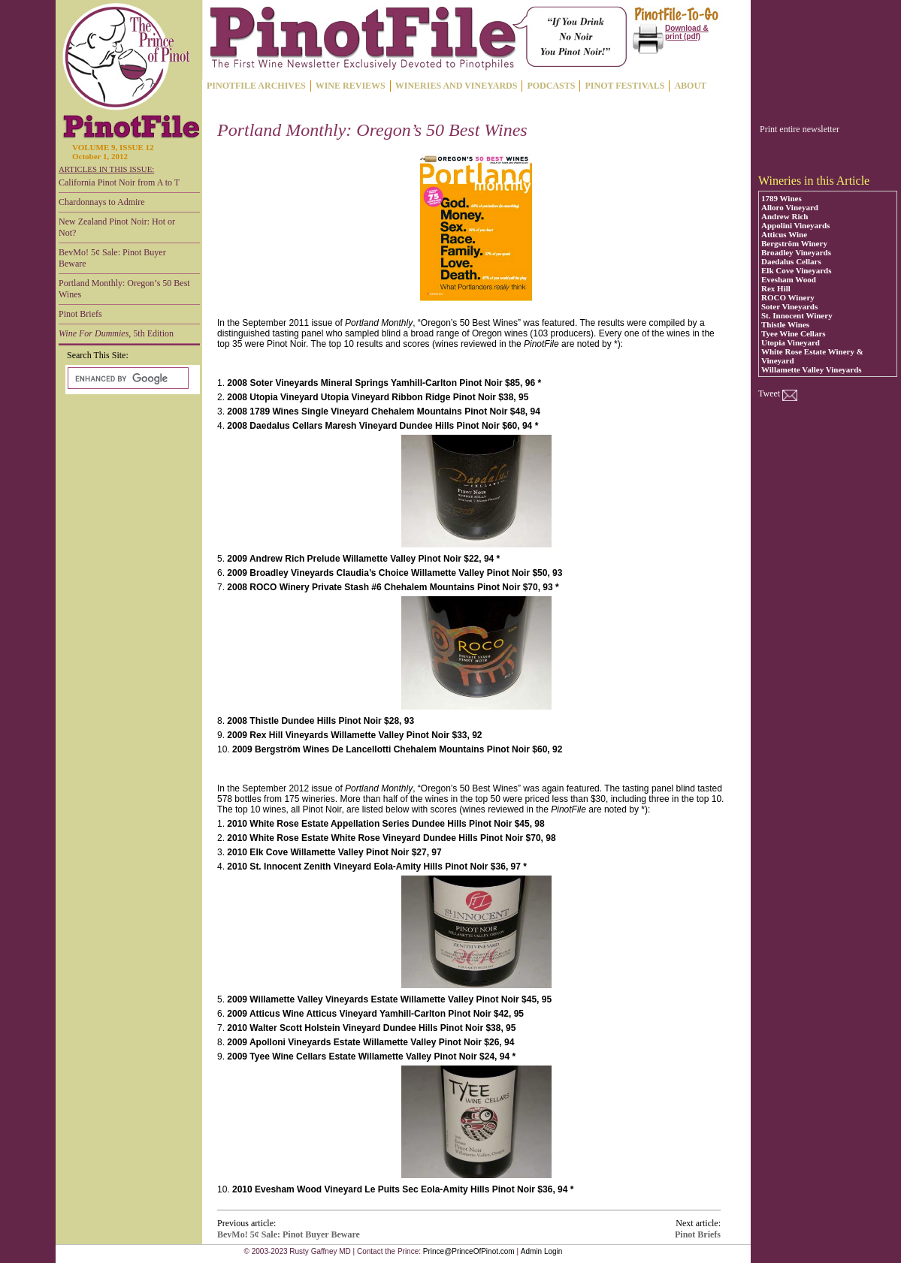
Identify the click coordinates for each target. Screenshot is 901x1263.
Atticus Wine (784, 234)
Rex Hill (776, 288)
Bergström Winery (794, 243)
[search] (126, 378)
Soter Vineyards (789, 306)
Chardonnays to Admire (102, 202)
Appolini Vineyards (795, 225)
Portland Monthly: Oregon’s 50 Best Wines (124, 289)
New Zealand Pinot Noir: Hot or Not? (117, 227)
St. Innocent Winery (797, 315)
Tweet (769, 393)
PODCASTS (551, 85)
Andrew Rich (784, 216)
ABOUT (690, 85)
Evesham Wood (788, 279)
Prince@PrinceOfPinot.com (469, 1251)
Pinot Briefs (80, 314)
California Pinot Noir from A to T (119, 182)
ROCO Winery (788, 297)
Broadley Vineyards (796, 252)
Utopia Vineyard (790, 342)
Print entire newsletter (799, 129)
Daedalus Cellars (791, 261)
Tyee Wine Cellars (793, 333)
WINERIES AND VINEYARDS (456, 85)
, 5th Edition (116, 333)
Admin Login (542, 1251)
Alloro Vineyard (789, 207)
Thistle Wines (785, 324)
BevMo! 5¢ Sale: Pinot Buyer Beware (112, 258)
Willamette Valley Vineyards (811, 369)
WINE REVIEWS (350, 85)
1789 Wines (781, 198)
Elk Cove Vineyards (796, 270)
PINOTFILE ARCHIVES (256, 85)
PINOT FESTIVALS (624, 85)
